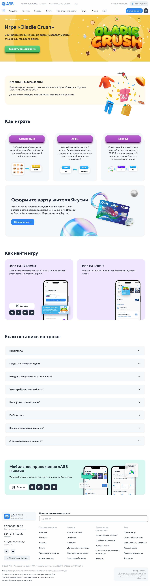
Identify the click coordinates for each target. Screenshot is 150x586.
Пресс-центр (129, 532)
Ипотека (43, 537)
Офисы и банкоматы (119, 4)
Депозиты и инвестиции (78, 548)
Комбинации (27, 138)
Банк (126, 527)
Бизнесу (43, 4)
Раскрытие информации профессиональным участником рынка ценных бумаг (29, 574)
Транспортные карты (49, 553)
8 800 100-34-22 (13, 526)
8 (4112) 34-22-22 (13, 533)
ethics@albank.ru (139, 571)
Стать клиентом (139, 4)
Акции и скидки (46, 558)
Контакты (128, 558)
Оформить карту (23, 222)
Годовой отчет (102, 545)
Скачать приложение (22, 48)
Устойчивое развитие (105, 540)
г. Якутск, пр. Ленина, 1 (14, 542)
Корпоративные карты (77, 553)
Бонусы (123, 138)
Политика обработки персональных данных (17, 580)
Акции (26, 19)
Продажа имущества (133, 553)
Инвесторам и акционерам (60, 4)
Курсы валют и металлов (135, 542)
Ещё (75, 4)
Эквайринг (72, 537)
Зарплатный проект (76, 558)
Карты (42, 548)
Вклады (42, 542)
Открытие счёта (74, 532)
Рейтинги (100, 558)
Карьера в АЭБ (130, 548)
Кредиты (43, 532)
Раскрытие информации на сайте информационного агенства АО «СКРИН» (28, 577)
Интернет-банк (134, 11)
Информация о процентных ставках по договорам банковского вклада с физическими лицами (34, 571)
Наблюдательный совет (107, 535)
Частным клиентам (29, 4)
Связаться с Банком (17, 558)
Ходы (75, 138)
